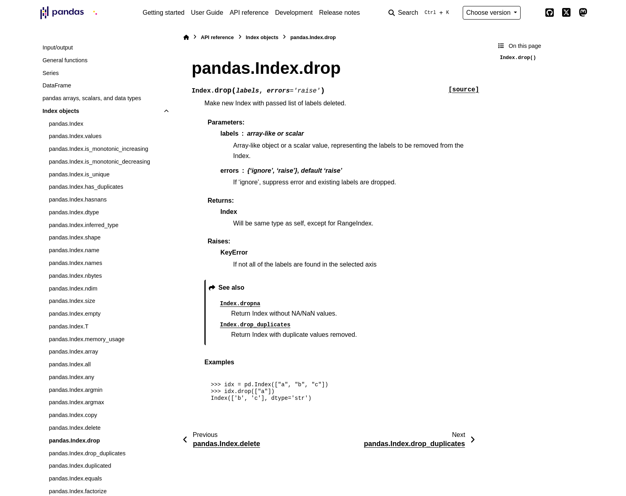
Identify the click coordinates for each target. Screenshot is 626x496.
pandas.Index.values (75, 136)
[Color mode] (532, 13)
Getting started (163, 12)
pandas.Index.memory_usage (87, 339)
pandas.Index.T (68, 326)
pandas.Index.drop (74, 440)
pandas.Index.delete (75, 428)
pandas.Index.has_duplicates (86, 187)
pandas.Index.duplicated (80, 465)
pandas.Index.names (75, 263)
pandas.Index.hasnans (78, 199)
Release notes (339, 12)
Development (294, 12)
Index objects (60, 111)
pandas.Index (66, 124)
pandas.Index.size (72, 301)
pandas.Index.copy (73, 415)
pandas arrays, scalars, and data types (91, 98)
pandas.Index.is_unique (79, 174)
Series (50, 73)
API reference (249, 12)
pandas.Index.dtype (74, 212)
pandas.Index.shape (75, 237)
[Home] (186, 37)
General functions (64, 60)
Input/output (57, 47)
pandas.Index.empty (75, 313)
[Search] (420, 13)
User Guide (207, 12)
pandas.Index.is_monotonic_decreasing (99, 161)
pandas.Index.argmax (76, 402)
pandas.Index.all (70, 364)
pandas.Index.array (73, 351)
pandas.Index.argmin (75, 390)
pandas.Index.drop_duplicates (87, 453)
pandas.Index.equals (75, 478)
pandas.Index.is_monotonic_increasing (98, 149)
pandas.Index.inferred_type (83, 225)
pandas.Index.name (74, 250)
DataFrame (56, 85)
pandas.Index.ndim (73, 288)
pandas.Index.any (71, 377)
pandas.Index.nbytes (75, 276)
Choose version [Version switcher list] (489, 12)
